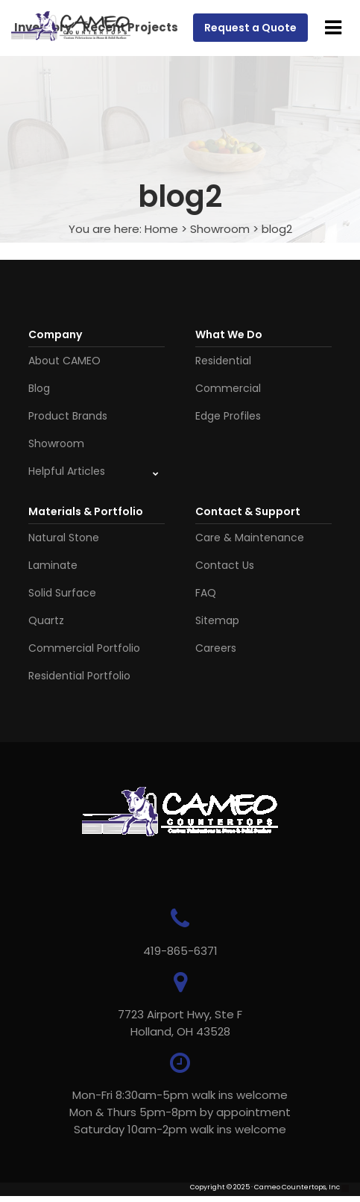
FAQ (205, 592)
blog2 (277, 229)
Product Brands (67, 415)
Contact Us (224, 565)
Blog (39, 388)
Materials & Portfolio (85, 511)
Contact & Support (247, 511)
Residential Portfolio (79, 675)
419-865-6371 (180, 951)
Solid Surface (62, 592)
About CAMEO (64, 360)
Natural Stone (63, 537)
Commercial (228, 388)
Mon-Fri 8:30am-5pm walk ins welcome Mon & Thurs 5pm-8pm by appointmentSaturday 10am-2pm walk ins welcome (180, 1112)
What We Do (228, 334)
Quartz (46, 620)
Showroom (220, 229)
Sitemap (217, 620)
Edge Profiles (228, 415)
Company (55, 334)
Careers (215, 648)
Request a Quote (250, 27)
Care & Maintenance (249, 537)
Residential (223, 360)
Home (161, 229)
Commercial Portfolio (84, 648)
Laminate (53, 565)
